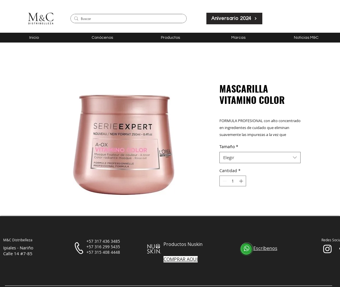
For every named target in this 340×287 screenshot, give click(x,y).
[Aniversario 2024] (234, 18)
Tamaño (228, 146)
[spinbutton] (233, 181)
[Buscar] (127, 19)
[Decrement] (224, 181)
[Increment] (241, 181)
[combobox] (260, 157)
